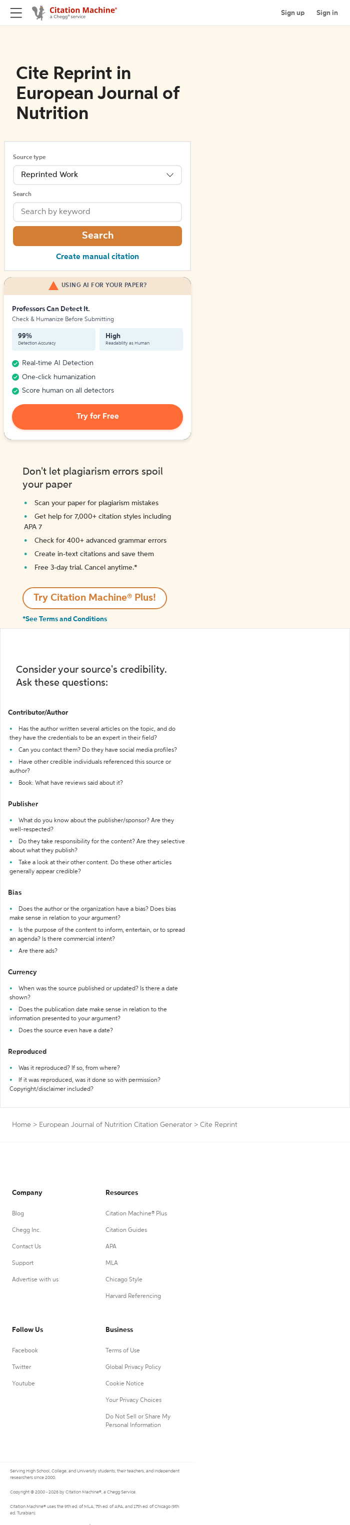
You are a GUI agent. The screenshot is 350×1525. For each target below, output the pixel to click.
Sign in (327, 13)
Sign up (292, 13)
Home (21, 1124)
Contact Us (26, 1247)
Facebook (25, 1351)
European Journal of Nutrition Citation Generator (115, 1124)
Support (23, 1263)
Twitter (21, 1367)
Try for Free (97, 417)
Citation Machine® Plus (136, 1214)
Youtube (23, 1384)
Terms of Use (123, 1351)
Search (22, 195)
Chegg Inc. (26, 1230)
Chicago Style (124, 1280)
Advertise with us (35, 1280)
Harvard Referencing (133, 1296)
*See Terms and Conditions (64, 619)
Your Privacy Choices (134, 1400)
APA (111, 1247)
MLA (112, 1263)
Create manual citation (97, 257)
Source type (29, 158)
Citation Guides (126, 1230)
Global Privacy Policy (133, 1367)
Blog (18, 1214)
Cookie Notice (125, 1384)
